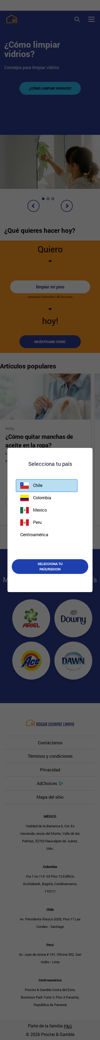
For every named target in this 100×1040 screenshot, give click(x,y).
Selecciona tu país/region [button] (50, 566)
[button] (46, 485)
